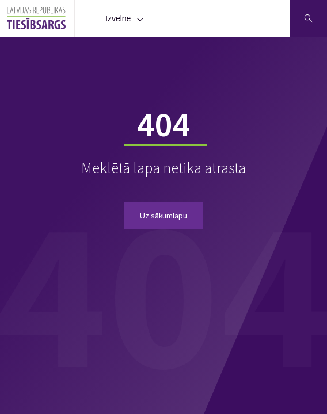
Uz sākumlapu (163, 215)
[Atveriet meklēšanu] (308, 18)
